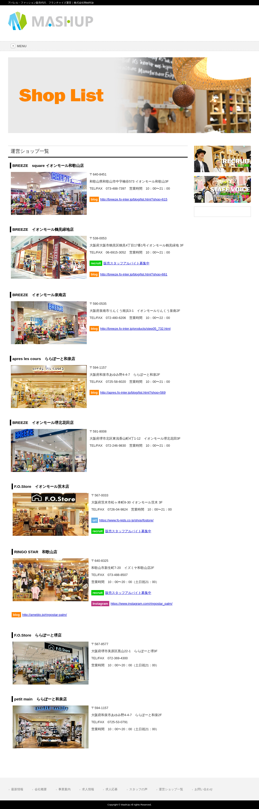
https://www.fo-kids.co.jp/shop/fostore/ (126, 520)
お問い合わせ (204, 789)
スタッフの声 (138, 789)
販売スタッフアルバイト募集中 (126, 263)
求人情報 (88, 789)
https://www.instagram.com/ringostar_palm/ (141, 603)
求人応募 (111, 789)
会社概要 (41, 789)
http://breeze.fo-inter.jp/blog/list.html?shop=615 (133, 199)
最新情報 (17, 789)
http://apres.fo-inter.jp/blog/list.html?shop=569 (133, 392)
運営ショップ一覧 (171, 789)
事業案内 (64, 789)
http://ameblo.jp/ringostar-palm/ (44, 615)
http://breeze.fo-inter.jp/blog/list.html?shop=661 (133, 274)
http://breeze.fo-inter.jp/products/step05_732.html (135, 329)
